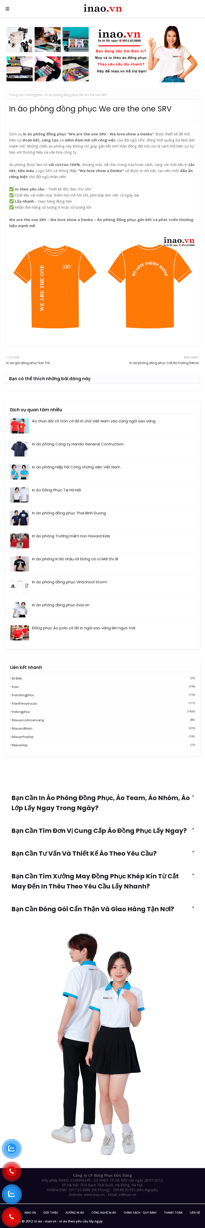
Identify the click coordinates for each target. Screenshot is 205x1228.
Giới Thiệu (50, 1212)
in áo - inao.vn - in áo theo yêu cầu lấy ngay (68, 1221)
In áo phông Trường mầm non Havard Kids (71, 536)
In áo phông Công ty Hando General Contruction (78, 444)
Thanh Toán (173, 1212)
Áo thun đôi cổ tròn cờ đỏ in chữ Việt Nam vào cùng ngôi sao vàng (93, 421)
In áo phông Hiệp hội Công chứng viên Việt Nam (76, 467)
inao (103, 686)
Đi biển (103, 678)
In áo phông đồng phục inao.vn (60, 605)
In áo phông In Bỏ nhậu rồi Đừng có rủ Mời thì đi (75, 559)
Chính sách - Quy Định (140, 1212)
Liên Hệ (195, 1212)
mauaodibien (103, 728)
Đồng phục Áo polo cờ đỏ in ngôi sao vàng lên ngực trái (83, 628)
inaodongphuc (103, 695)
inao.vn (30, 1212)
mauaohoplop (103, 736)
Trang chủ (16, 95)
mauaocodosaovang (103, 720)
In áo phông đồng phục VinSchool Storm (69, 582)
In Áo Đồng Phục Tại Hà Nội (56, 490)
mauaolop (103, 745)
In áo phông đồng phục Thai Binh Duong (69, 513)
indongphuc (34, 95)
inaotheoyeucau (103, 703)
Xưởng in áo (74, 1212)
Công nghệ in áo (104, 1212)
